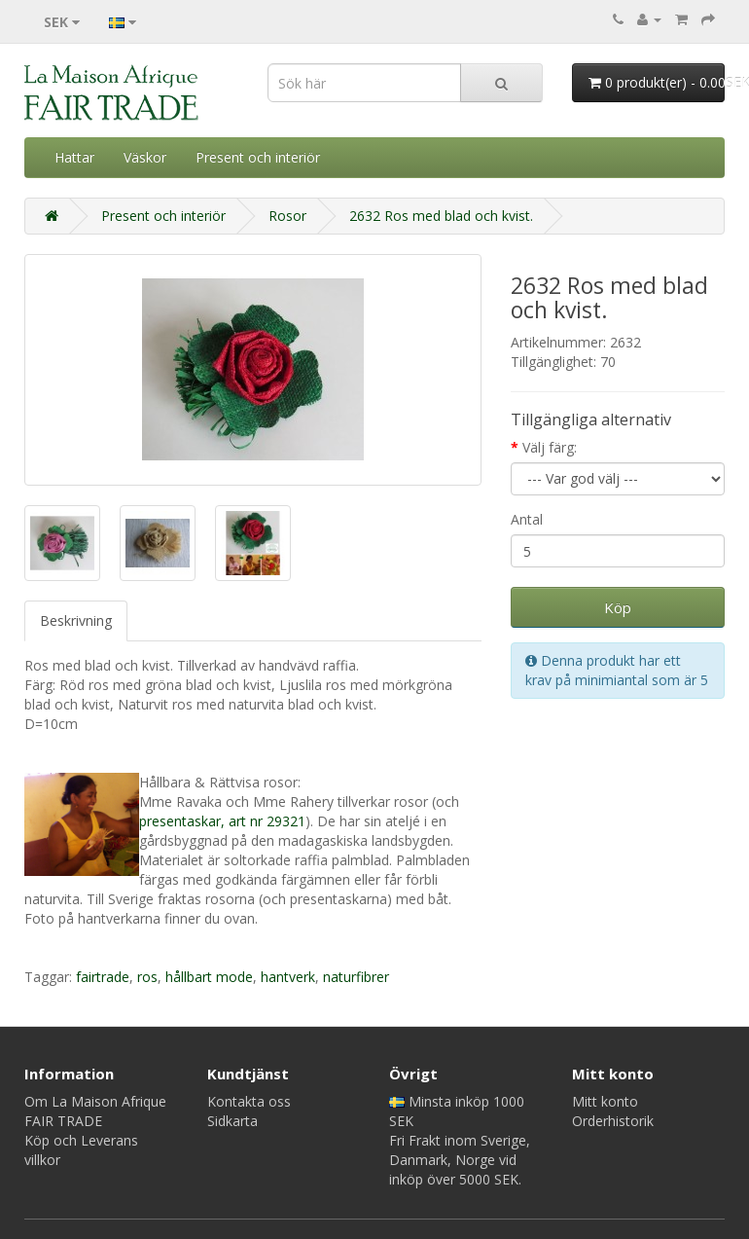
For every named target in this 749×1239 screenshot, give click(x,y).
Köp (617, 607)
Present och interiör (258, 157)
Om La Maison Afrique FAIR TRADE (95, 1111)
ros (147, 976)
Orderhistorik (613, 1120)
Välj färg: (549, 447)
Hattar (74, 157)
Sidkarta (232, 1120)
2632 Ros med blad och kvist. (441, 215)
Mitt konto (605, 1101)
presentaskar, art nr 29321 (222, 821)
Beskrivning (76, 620)
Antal (527, 519)
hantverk (288, 976)
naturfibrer (356, 976)
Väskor (145, 157)
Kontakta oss (249, 1101)
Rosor (287, 215)
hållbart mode (209, 976)
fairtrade (102, 976)
